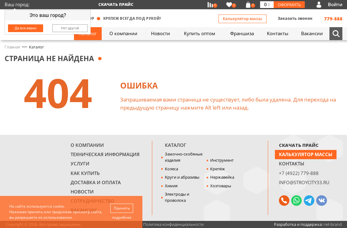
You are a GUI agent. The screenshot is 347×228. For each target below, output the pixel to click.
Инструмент (222, 160)
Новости (82, 192)
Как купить (85, 173)
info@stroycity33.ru (304, 182)
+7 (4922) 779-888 (299, 173)
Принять (122, 208)
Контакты (291, 163)
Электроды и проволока (177, 197)
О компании (87, 145)
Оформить (289, 4)
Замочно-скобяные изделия (183, 157)
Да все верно (26, 28)
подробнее (122, 217)
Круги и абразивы (182, 177)
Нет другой (70, 28)
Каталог (175, 145)
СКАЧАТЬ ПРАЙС (299, 145)
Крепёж (217, 169)
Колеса (171, 169)
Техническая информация (105, 154)
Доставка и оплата (96, 182)
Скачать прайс (115, 4)
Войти (335, 4)
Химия (171, 186)
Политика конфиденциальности (173, 224)
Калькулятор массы (242, 18)
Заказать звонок (295, 18)
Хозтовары (220, 186)
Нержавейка (222, 177)
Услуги (80, 163)
